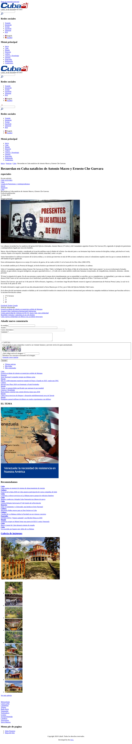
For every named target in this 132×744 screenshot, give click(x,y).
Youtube (8, 23)
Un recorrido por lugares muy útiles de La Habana (17, 530)
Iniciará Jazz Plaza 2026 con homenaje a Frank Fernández (20, 386)
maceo (3, 186)
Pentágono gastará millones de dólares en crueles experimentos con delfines (26, 401)
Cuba (6, 48)
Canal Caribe (5, 705)
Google (15, 305)
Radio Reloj (5, 711)
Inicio (7, 46)
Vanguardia (4, 713)
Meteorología (5, 703)
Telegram (8, 30)
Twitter (7, 27)
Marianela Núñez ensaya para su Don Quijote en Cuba (19, 512)
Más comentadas (10, 369)
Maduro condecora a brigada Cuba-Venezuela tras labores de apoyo (23, 501)
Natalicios (4, 188)
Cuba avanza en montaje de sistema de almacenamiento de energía (23, 490)
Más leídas (8, 367)
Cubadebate (5, 707)
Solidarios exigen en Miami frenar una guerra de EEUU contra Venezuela (25, 523)
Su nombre (4, 325)
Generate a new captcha (10, 359)
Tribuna (3, 709)
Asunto (3, 328)
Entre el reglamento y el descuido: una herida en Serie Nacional (22, 508)
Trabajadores (5, 714)
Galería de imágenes (11, 535)
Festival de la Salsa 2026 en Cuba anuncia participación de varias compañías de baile (29, 493)
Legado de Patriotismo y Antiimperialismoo (15, 184)
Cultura (7, 54)
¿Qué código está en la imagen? (13, 355)
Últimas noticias (10, 366)
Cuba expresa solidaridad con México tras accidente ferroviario (22, 317)
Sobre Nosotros (10, 732)
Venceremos (5, 722)
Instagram (8, 25)
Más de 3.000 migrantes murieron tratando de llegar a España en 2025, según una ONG (30, 382)
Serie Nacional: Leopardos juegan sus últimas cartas (18, 378)
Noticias (8, 163)
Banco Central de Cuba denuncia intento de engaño (18, 527)
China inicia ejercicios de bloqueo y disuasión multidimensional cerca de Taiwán (27, 397)
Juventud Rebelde (7, 718)
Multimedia (9, 61)
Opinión (7, 57)
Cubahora (4, 720)
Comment (5, 332)
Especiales (8, 59)
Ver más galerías (6, 697)
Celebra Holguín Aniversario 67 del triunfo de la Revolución (21, 504)
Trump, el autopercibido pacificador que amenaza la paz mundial (22, 390)
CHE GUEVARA (6, 180)
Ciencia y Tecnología (12, 56)
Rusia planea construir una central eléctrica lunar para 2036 (20, 393)
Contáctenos (9, 63)
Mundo (7, 50)
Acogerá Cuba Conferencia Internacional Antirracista (18, 311)
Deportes (8, 52)
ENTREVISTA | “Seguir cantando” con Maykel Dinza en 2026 (21, 519)
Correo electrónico (7, 330)
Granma (3, 716)
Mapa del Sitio (10, 734)
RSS (6, 32)
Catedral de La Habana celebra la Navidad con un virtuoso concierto (23, 516)
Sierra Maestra (6, 724)
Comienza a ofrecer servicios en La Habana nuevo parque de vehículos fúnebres (27, 497)
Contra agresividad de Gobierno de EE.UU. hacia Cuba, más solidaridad (25, 313)
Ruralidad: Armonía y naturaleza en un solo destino (18, 315)
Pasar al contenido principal (10, 2)
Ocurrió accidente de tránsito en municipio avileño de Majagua (21, 309)
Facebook (8, 28)
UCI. (72, 741)
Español (8, 38)
